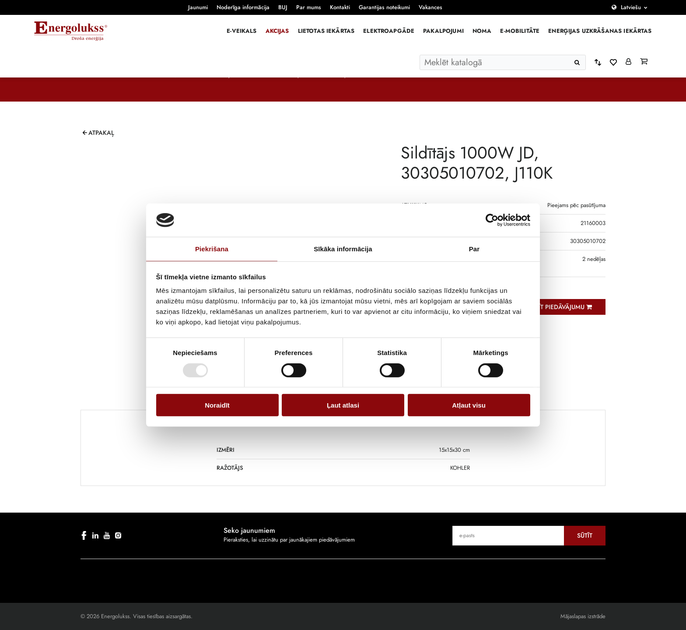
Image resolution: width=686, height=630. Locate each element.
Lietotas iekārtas (326, 31)
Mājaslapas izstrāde (583, 616)
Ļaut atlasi (343, 405)
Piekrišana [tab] (211, 249)
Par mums (308, 7)
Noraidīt (217, 405)
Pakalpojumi (443, 31)
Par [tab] (474, 249)
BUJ (282, 7)
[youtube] (106, 535)
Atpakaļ (101, 132)
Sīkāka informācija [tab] (343, 249)
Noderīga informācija (243, 7)
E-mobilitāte (519, 31)
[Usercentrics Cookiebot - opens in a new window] (492, 220)
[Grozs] (644, 62)
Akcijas (277, 31)
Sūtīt (584, 535)
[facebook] (84, 535)
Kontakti (340, 7)
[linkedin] (95, 535)
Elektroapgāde (388, 31)
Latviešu (631, 7)
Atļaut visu (469, 405)
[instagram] (118, 535)
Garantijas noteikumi (384, 7)
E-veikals (241, 31)
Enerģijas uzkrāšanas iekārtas (599, 31)
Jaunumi (198, 7)
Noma (482, 31)
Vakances (430, 7)
